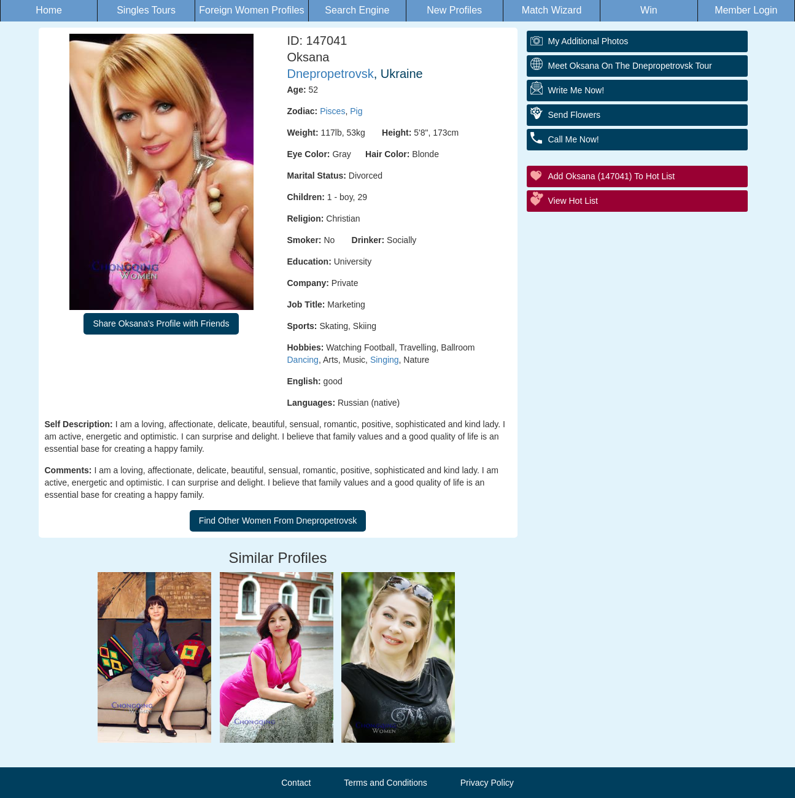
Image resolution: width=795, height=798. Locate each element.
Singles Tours (146, 10)
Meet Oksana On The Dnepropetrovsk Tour (630, 66)
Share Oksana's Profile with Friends (161, 323)
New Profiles (454, 10)
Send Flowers (574, 115)
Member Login (746, 10)
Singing (384, 360)
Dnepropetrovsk (330, 73)
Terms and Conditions (385, 783)
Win (648, 10)
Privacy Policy (487, 783)
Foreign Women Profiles (251, 10)
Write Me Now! (576, 90)
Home (49, 10)
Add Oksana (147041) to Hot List (611, 176)
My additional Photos (588, 41)
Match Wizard (552, 10)
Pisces (332, 111)
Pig (356, 111)
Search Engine (357, 10)
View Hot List (573, 201)
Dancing (303, 360)
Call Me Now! (573, 139)
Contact (296, 783)
